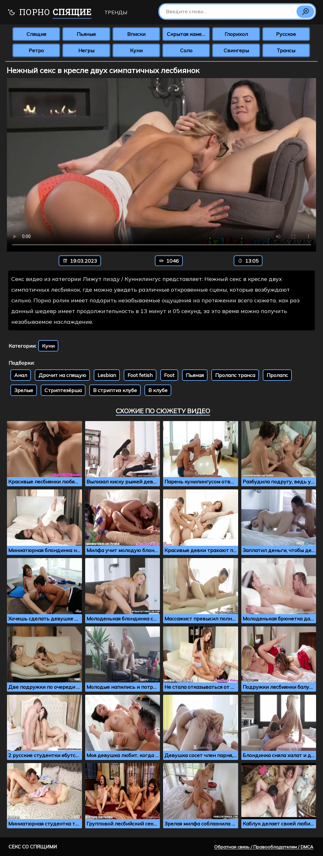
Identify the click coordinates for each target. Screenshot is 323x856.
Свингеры (236, 50)
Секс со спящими (33, 847)
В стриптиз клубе (115, 390)
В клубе (157, 390)
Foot (169, 375)
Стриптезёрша (63, 390)
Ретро (36, 50)
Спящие (36, 34)
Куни (136, 50)
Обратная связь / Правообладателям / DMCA (263, 847)
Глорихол (236, 34)
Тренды (115, 12)
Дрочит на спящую (62, 375)
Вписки (136, 34)
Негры (86, 50)
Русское (286, 34)
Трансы (286, 50)
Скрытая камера (187, 34)
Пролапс (277, 375)
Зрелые (23, 390)
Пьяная (195, 375)
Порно (49, 13)
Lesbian (106, 375)
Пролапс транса (235, 375)
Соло (186, 50)
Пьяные (86, 34)
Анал (20, 375)
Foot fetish (140, 375)
